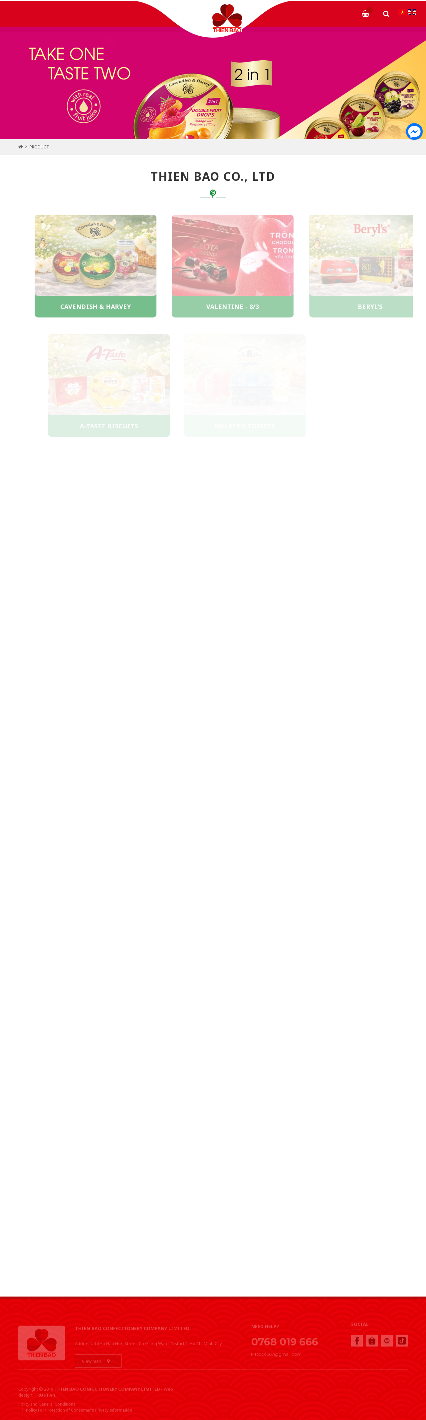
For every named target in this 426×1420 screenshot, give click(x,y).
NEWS (305, 10)
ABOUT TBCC (90, 10)
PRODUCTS (134, 10)
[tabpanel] (213, 83)
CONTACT (339, 10)
